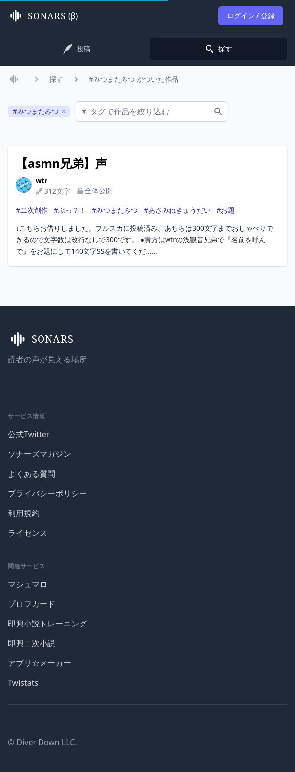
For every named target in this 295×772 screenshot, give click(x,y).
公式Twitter (28, 434)
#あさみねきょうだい (177, 210)
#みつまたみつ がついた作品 (133, 79)
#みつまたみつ (115, 210)
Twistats (23, 682)
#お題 (225, 210)
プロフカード (31, 603)
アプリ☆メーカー (39, 663)
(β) (43, 16)
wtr (41, 180)
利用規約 (24, 513)
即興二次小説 (31, 643)
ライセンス (27, 532)
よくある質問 (31, 473)
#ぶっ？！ (70, 210)
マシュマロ (27, 584)
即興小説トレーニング (47, 623)
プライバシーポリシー (47, 493)
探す (56, 79)
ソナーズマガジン (39, 453)
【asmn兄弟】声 (61, 163)
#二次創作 (32, 210)
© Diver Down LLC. (42, 742)
